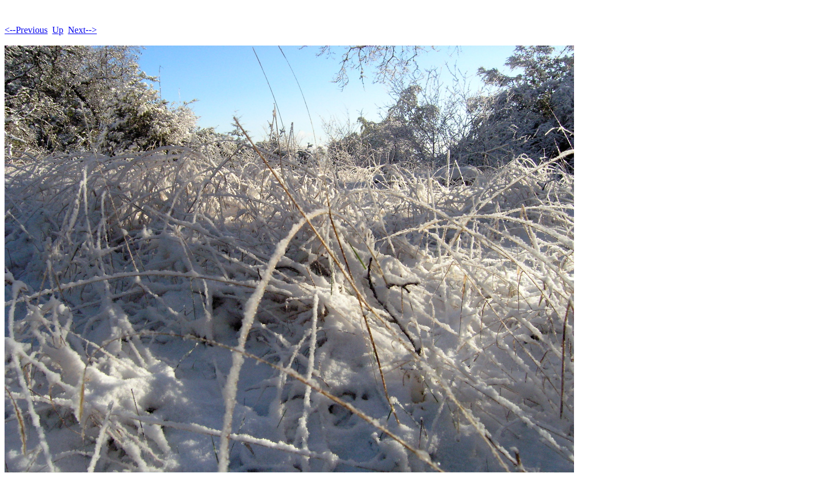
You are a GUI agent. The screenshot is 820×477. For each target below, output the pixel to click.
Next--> (82, 30)
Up (58, 30)
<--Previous (26, 30)
